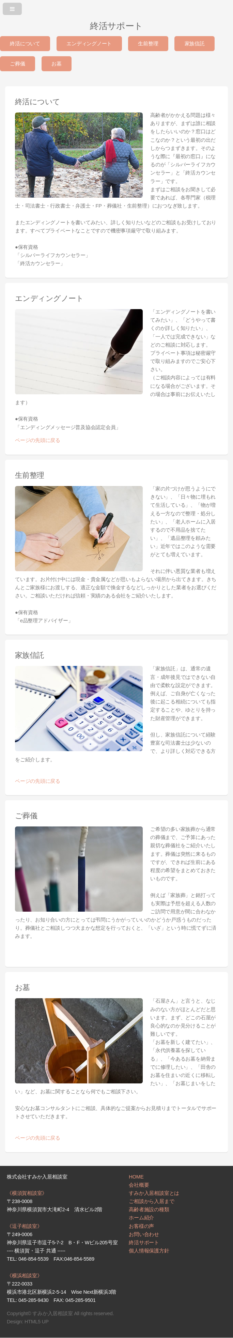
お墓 (56, 63)
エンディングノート (89, 43)
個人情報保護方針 (149, 1250)
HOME (136, 1177)
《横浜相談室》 (24, 1275)
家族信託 (195, 43)
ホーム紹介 (141, 1217)
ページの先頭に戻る (37, 440)
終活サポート (144, 1242)
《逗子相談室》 (24, 1226)
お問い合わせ (144, 1234)
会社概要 (139, 1185)
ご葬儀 (17, 63)
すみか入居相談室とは (154, 1193)
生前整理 (148, 43)
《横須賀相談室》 (27, 1193)
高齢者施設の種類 (149, 1209)
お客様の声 (141, 1226)
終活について (25, 43)
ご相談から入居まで (151, 1201)
